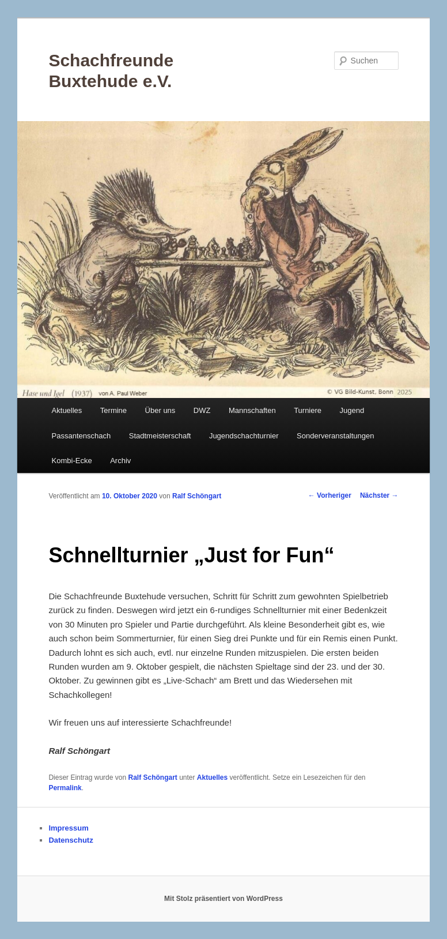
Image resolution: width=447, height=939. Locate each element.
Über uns (160, 410)
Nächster (379, 495)
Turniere (307, 410)
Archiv (120, 460)
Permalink (64, 788)
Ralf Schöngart (196, 496)
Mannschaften (252, 410)
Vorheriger (329, 495)
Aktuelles (67, 410)
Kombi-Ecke (72, 460)
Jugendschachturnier (244, 435)
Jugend (352, 410)
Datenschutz (70, 840)
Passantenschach (81, 435)
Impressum (68, 828)
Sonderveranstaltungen (335, 435)
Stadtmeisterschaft (160, 435)
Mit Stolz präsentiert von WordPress (223, 899)
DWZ (202, 410)
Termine (113, 410)
